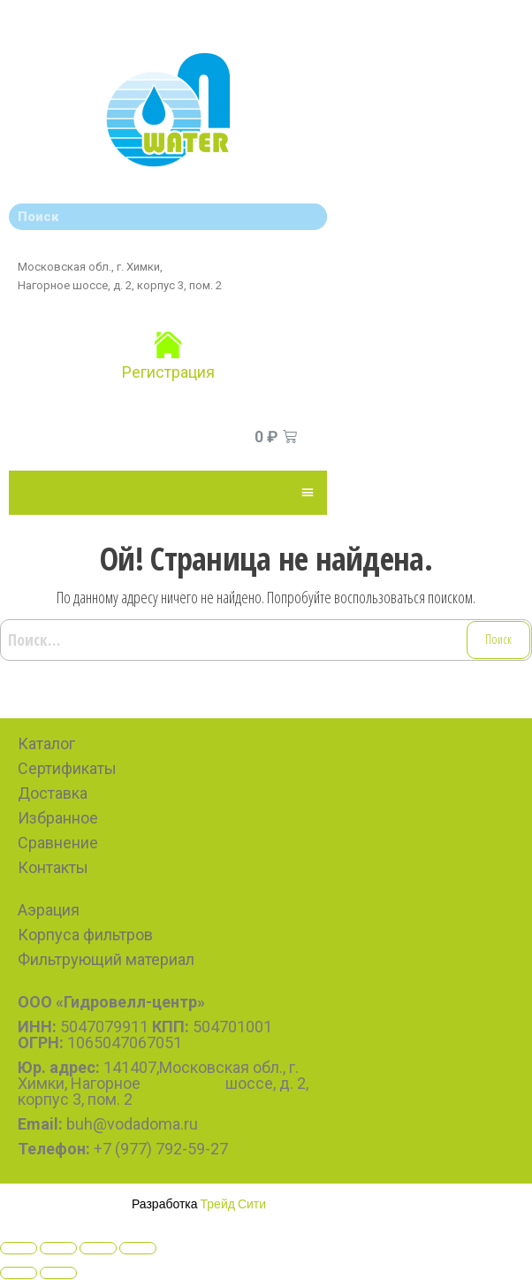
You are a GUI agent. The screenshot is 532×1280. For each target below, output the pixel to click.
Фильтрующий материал (106, 959)
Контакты (53, 867)
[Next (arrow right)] (58, 1273)
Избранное (58, 818)
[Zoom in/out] (137, 1248)
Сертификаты (67, 768)
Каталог (46, 743)
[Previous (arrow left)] (18, 1273)
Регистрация (168, 372)
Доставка (52, 793)
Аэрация (49, 910)
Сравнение (58, 842)
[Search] (309, 216)
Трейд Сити (234, 1203)
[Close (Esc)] (18, 1248)
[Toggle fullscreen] (98, 1248)
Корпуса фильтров (85, 934)
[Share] (58, 1248)
